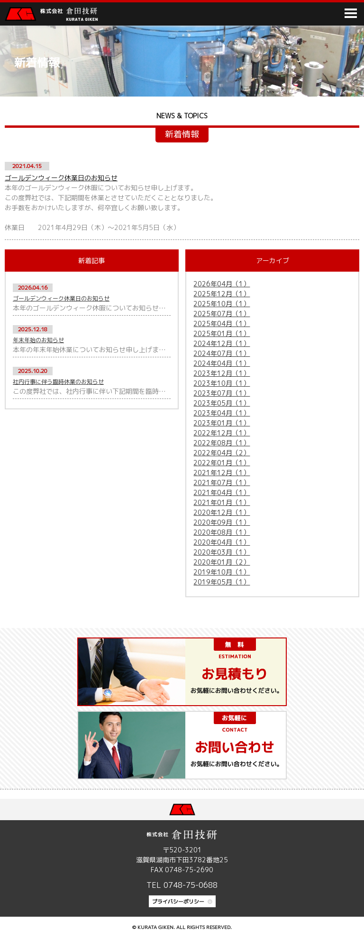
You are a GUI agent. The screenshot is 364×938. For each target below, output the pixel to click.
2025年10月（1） (221, 303)
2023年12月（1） (221, 373)
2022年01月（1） (221, 462)
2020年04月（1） (221, 542)
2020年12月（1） (221, 512)
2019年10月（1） (221, 571)
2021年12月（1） (221, 472)
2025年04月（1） (221, 323)
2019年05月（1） (221, 581)
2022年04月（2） (221, 452)
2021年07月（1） (221, 482)
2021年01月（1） (221, 502)
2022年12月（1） (221, 432)
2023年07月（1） (221, 393)
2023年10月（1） (221, 383)
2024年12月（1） (221, 343)
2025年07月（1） (221, 313)
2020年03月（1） (221, 552)
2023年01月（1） (221, 422)
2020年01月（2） (221, 561)
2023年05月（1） (221, 402)
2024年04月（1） (221, 363)
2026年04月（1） (221, 283)
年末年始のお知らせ (38, 340)
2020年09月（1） (221, 522)
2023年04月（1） (221, 412)
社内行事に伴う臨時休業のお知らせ (58, 382)
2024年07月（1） (221, 353)
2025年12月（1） (221, 293)
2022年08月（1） (221, 442)
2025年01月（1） (221, 333)
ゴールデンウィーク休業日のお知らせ (61, 177)
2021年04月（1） (221, 492)
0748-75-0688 (191, 885)
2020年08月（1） (221, 532)
